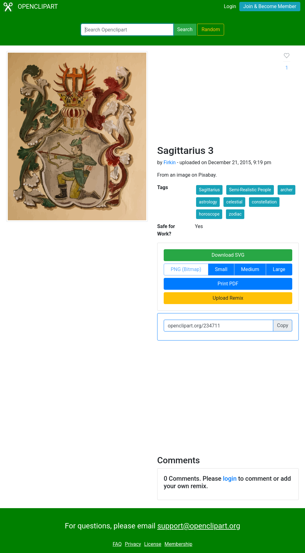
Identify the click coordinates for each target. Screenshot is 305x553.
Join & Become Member (269, 6)
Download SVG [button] (228, 255)
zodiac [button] (235, 214)
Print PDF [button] (228, 284)
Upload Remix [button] (228, 298)
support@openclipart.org (198, 526)
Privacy (133, 544)
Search (184, 29)
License (152, 544)
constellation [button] (264, 201)
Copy (282, 325)
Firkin (169, 162)
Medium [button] (250, 269)
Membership (178, 544)
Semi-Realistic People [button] (250, 189)
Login (230, 6)
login (230, 478)
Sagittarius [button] (209, 189)
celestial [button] (234, 201)
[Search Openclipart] (127, 30)
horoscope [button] (209, 214)
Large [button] (279, 269)
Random (210, 29)
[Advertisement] (215, 97)
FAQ (117, 544)
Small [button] (221, 269)
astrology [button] (208, 201)
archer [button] (286, 189)
